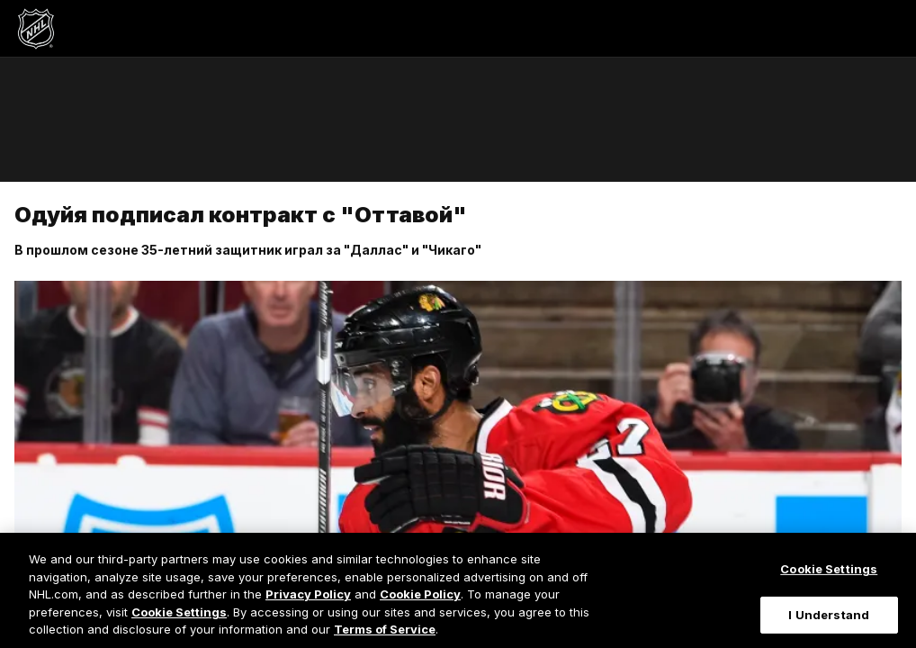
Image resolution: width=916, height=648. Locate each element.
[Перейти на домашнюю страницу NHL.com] (36, 28)
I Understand (828, 615)
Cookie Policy (420, 594)
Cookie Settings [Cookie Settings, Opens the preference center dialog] (828, 569)
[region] (458, 590)
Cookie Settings (179, 612)
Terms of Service (385, 629)
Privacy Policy (308, 594)
